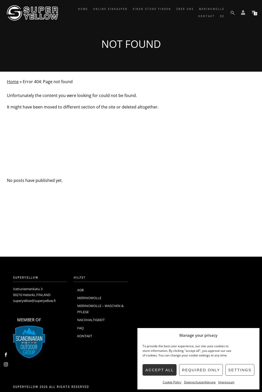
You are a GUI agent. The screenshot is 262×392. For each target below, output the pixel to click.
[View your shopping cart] (253, 12)
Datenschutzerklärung (200, 382)
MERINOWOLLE (211, 9)
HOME (83, 9)
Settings (240, 370)
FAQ (80, 328)
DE (222, 16)
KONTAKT (206, 16)
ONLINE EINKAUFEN (110, 9)
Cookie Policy (172, 382)
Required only (201, 370)
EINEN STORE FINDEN (152, 9)
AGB (80, 290)
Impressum (226, 382)
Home (13, 81)
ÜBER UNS (185, 9)
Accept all (159, 370)
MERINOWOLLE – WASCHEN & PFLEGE (100, 308)
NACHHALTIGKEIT (91, 320)
